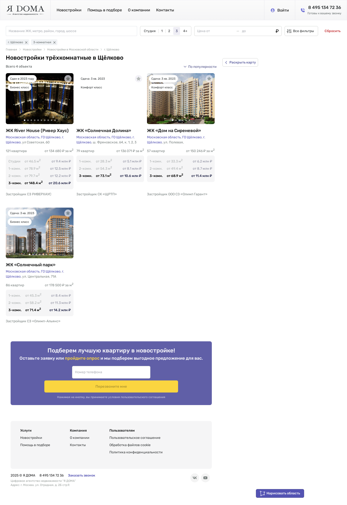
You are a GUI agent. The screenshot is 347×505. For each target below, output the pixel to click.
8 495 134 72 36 (52, 475)
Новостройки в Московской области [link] (72, 49)
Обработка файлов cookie (130, 445)
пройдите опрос (82, 365)
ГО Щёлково (50, 137)
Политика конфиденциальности (136, 452)
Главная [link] (11, 49)
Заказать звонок (81, 475)
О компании (139, 10)
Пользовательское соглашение (134, 438)
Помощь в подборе (104, 10)
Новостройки (69, 10)
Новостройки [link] (32, 49)
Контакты (165, 10)
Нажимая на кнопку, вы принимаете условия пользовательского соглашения (111, 390)
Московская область (23, 137)
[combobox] (72, 31)
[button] (200, 66)
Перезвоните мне (151, 379)
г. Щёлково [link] (111, 49)
